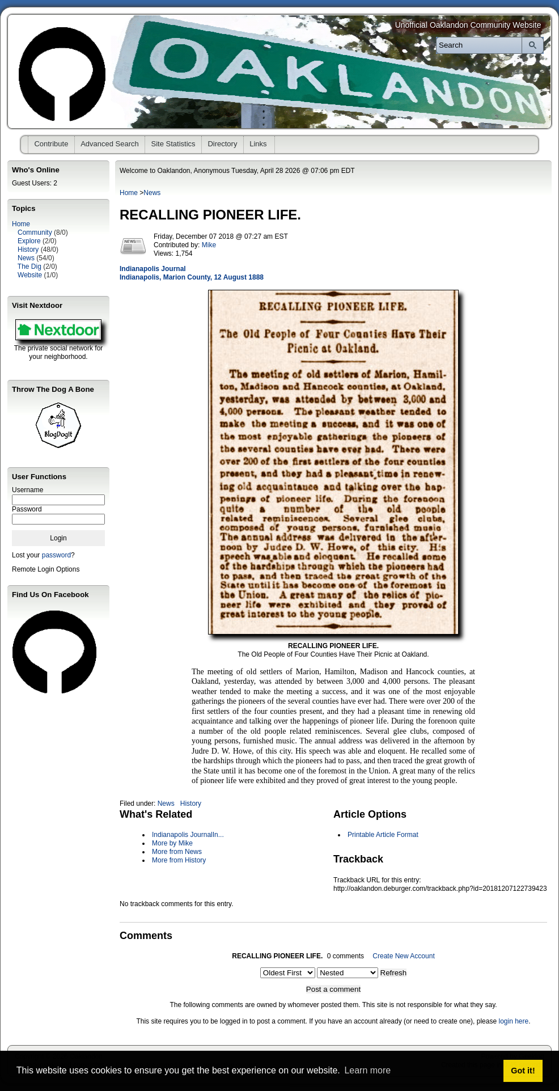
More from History (179, 860)
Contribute (51, 143)
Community (35, 232)
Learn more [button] (367, 1070)
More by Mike (172, 843)
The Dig (29, 266)
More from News (177, 852)
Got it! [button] (523, 1070)
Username (27, 490)
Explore (29, 241)
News (26, 258)
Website (30, 275)
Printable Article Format (383, 835)
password (56, 555)
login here (513, 1021)
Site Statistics (173, 143)
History (28, 249)
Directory (222, 143)
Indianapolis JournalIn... (188, 835)
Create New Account (403, 956)
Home (21, 224)
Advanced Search (110, 143)
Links (257, 143)
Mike (209, 245)
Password (27, 509)
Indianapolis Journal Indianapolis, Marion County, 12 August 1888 (192, 273)
